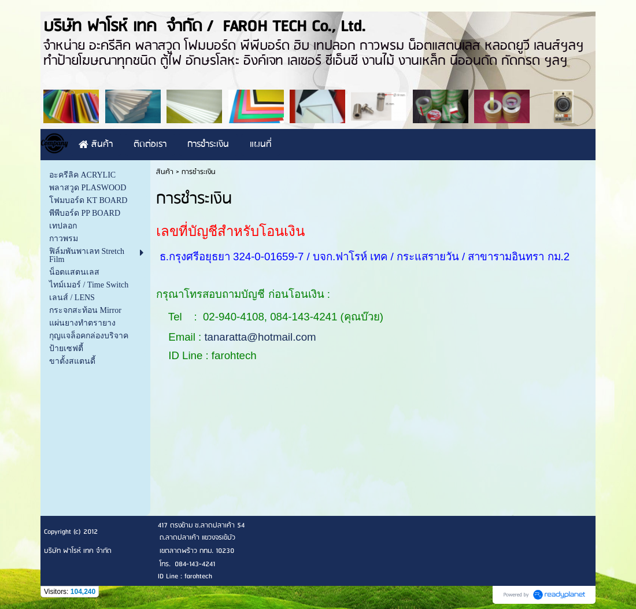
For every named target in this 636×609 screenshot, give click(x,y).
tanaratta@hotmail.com (260, 337)
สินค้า (164, 172)
